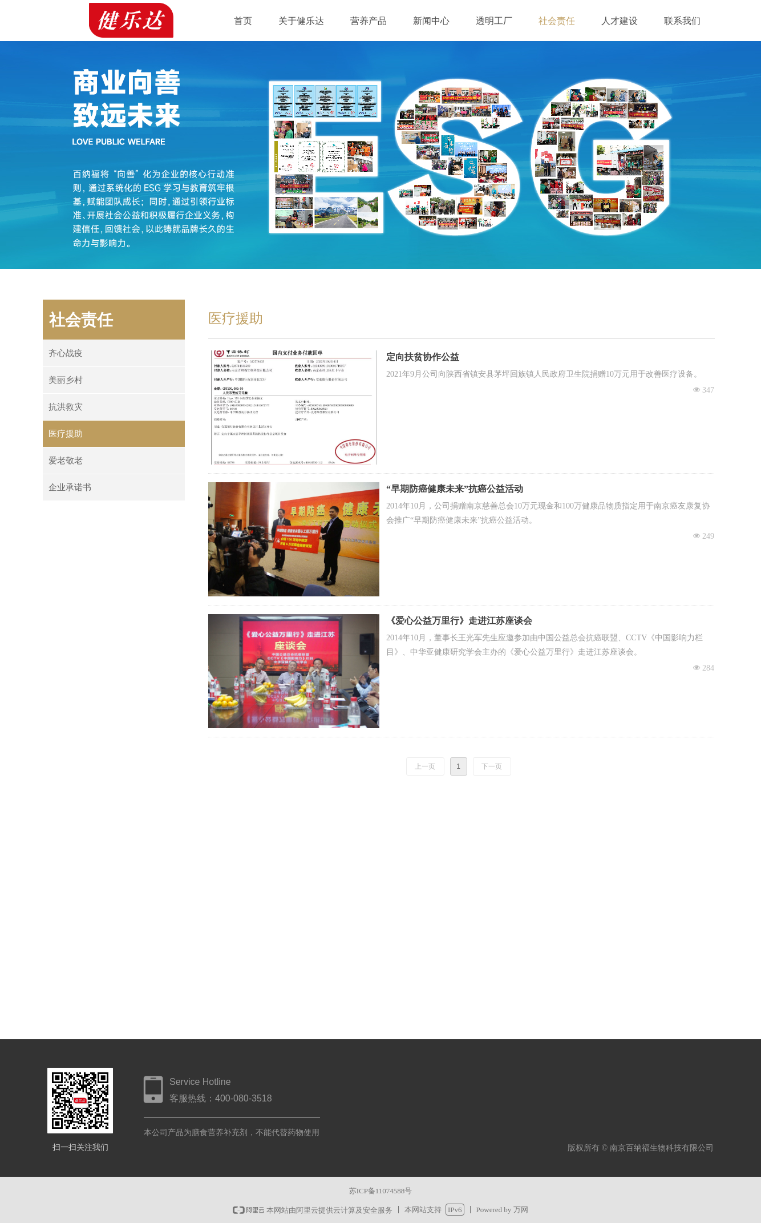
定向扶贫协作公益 (422, 357)
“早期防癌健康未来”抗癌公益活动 (454, 489)
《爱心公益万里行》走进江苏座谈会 (459, 620)
